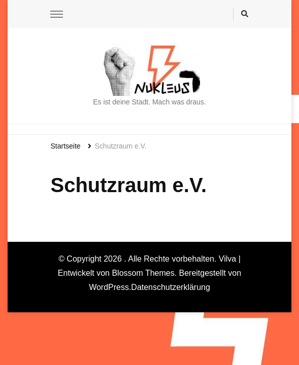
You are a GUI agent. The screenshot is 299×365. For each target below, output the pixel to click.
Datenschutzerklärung (170, 287)
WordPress (109, 287)
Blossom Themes (143, 273)
